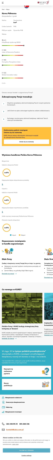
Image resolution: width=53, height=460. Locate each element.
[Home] (44, 3)
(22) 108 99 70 (12, 424)
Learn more (15, 444)
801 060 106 (24, 424)
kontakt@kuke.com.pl (15, 430)
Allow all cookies (26, 450)
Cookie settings (27, 455)
